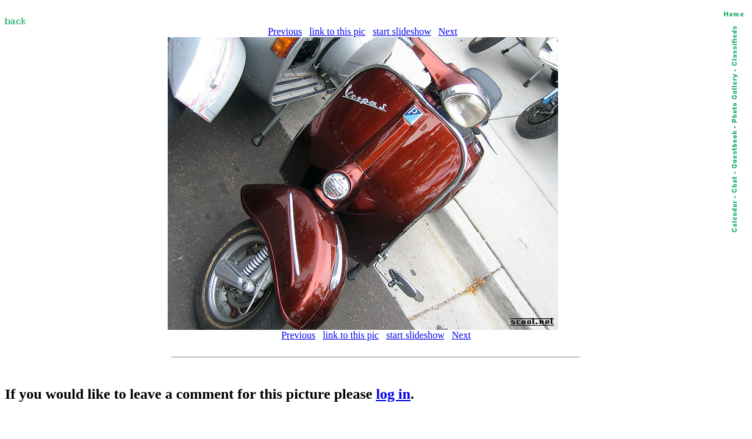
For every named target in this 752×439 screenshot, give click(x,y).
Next (448, 31)
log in (393, 394)
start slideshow (402, 31)
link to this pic (337, 31)
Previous (285, 31)
